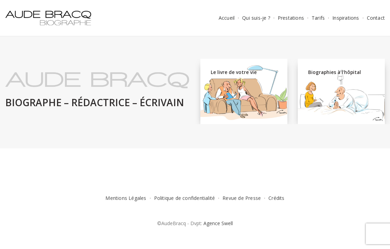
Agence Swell (218, 223)
